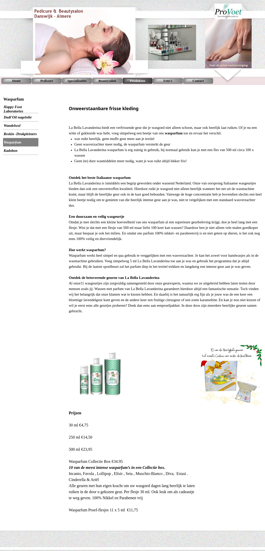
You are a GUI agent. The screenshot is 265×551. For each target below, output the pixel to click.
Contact (198, 81)
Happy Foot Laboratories (13, 109)
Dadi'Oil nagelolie (18, 117)
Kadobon (11, 151)
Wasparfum (12, 142)
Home (16, 81)
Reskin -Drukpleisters (20, 134)
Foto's (168, 81)
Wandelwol (12, 126)
